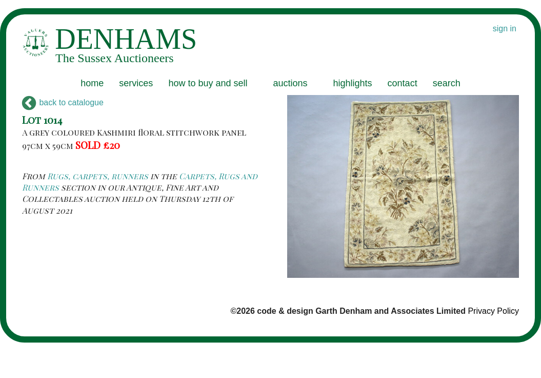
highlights (352, 83)
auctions (290, 83)
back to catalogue (63, 102)
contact (402, 83)
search (446, 83)
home (92, 83)
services (136, 83)
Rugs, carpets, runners (97, 176)
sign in (504, 28)
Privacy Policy (493, 311)
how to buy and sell (207, 83)
